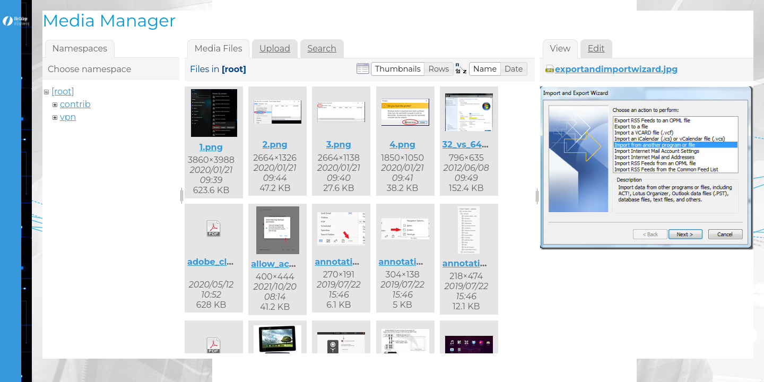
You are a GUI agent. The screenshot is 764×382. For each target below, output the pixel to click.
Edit (596, 49)
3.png (338, 145)
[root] (62, 91)
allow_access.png (289, 264)
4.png (402, 145)
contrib (75, 104)
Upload (274, 49)
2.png (275, 145)
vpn (68, 117)
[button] (398, 69)
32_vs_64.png (472, 145)
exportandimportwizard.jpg (616, 69)
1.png (211, 147)
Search (321, 49)
